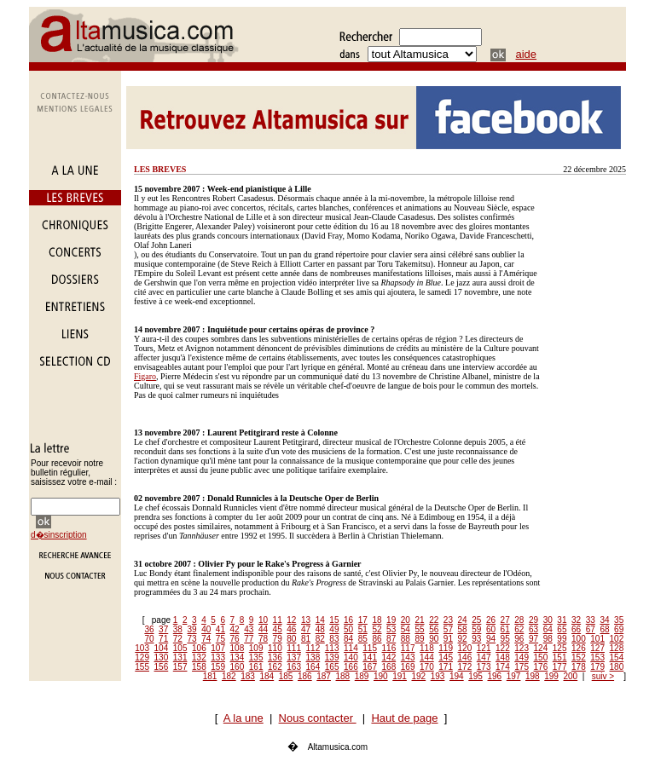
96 (519, 638)
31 (561, 620)
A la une (243, 718)
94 (491, 638)
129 (142, 657)
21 (419, 620)
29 (533, 620)
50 (348, 629)
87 (391, 638)
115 (369, 648)
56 (433, 629)
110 (275, 648)
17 (363, 620)
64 (548, 629)
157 (180, 667)
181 (210, 676)
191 (399, 676)
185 (286, 676)
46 (291, 629)
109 (256, 648)
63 (533, 629)
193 (438, 676)
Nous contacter (317, 718)
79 (277, 638)
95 (505, 638)
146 (465, 657)
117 (408, 648)
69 (618, 629)
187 (323, 676)
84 (348, 638)
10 (263, 620)
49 (334, 629)
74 (206, 638)
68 (604, 629)
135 (256, 657)
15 (334, 620)
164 (313, 667)
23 (448, 620)
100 (578, 638)
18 (376, 620)
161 (256, 667)
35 (618, 620)
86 (376, 638)
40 (206, 629)
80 (291, 638)
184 (267, 676)
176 (541, 667)
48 (320, 629)
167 (369, 667)
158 (199, 667)
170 (427, 667)
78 (263, 638)
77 (248, 638)
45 (277, 629)
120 (465, 648)
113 (332, 648)
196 (495, 676)
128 (617, 648)
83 (334, 638)
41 (220, 629)
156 (161, 667)
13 (305, 620)
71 (163, 638)
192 (419, 676)
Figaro (145, 376)
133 (218, 657)
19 (391, 620)
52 (376, 629)
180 (617, 667)
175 (521, 667)
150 (541, 657)
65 (561, 629)
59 (476, 629)
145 (445, 657)
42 (235, 629)
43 (248, 629)
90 (433, 638)
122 (503, 648)
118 (427, 648)
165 (332, 667)
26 (491, 620)
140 (351, 657)
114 (351, 648)
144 (427, 657)
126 (578, 648)
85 (363, 638)
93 (476, 638)
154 (617, 657)
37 (163, 629)
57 (448, 629)
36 (149, 629)
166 (351, 667)
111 (294, 648)
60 (491, 629)
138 (313, 657)
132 (199, 657)
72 (178, 638)
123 (521, 648)
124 (541, 648)
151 (560, 657)
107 (218, 648)
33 (590, 620)
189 (362, 676)
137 (294, 657)
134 (237, 657)
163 (294, 667)
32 (576, 620)
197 (514, 676)
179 (597, 667)
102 (617, 638)
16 (348, 620)
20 (405, 620)
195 (475, 676)
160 (237, 667)
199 (551, 676)
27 (505, 620)
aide (526, 54)
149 (521, 657)
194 (456, 676)
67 (590, 629)
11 (277, 620)
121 (484, 648)
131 (180, 657)
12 (291, 620)
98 (548, 638)
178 (578, 667)
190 (381, 676)
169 (408, 667)
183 (248, 676)
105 (180, 648)
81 (305, 638)
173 (484, 667)
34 (604, 620)
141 (369, 657)
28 (519, 620)
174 (503, 667)
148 (503, 657)
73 (191, 638)
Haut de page (404, 718)
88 (405, 638)
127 (597, 648)
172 (465, 667)
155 (142, 667)
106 (199, 648)
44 (263, 629)
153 (597, 657)
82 (320, 638)
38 (178, 629)
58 (462, 629)
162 (275, 667)
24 (462, 620)
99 (561, 638)
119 (445, 648)
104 (161, 648)
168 (389, 667)
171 (445, 667)
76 (235, 638)
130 (161, 657)
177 (560, 667)
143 (408, 657)
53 (391, 629)
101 (597, 638)
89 (419, 638)
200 (571, 676)
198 (532, 676)
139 (332, 657)
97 (533, 638)
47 (305, 629)
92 (462, 638)
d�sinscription (59, 534)
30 (548, 620)
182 (229, 676)
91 (448, 638)
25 (476, 620)
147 (484, 657)
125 (560, 648)
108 (237, 648)
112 (313, 648)
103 (142, 648)
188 (343, 676)
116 (389, 648)
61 (505, 629)
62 (519, 629)
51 (363, 629)
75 (220, 638)
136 (275, 657)
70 (149, 638)
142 (389, 657)
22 (433, 620)
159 (218, 667)
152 (578, 657)
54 (405, 629)
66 (576, 629)
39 (191, 629)
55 (419, 629)
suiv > (603, 676)
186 (305, 676)
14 (320, 620)
